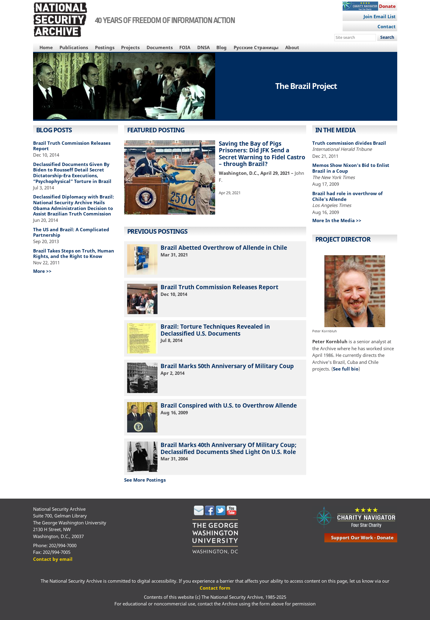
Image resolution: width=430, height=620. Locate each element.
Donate (387, 6)
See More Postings (145, 480)
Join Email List (380, 16)
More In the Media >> (336, 220)
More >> (42, 271)
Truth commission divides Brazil (349, 143)
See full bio (345, 369)
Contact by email (53, 559)
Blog (221, 47)
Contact (387, 26)
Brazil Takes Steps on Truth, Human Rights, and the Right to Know (73, 253)
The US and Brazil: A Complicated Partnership (71, 232)
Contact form (215, 588)
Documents (160, 47)
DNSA (203, 47)
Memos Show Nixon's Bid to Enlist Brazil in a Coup (350, 168)
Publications (73, 47)
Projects (130, 47)
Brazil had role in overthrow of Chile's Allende (347, 196)
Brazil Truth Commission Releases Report (71, 146)
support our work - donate (362, 537)
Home (46, 47)
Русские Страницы (256, 47)
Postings (104, 47)
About (292, 47)
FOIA (184, 47)
